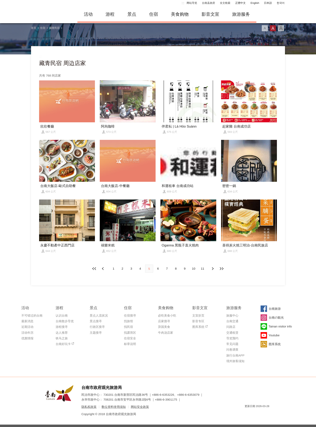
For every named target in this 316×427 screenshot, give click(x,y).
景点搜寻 (96, 321)
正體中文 (240, 2)
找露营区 (130, 332)
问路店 (230, 326)
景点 (131, 14)
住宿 (153, 14)
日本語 (268, 2)
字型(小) (265, 28)
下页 (103, 269)
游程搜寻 (62, 326)
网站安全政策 (140, 406)
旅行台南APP (235, 355)
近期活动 (27, 326)
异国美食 (164, 326)
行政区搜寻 (97, 326)
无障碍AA (262, 413)
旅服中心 (232, 315)
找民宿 (128, 326)
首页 (33, 27)
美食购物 (180, 14)
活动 (88, 14)
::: (183, 3)
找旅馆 (128, 321)
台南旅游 (275, 308)
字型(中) (273, 28)
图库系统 (198, 326)
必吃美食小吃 (167, 315)
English (255, 2)
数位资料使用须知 (114, 406)
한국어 (281, 2)
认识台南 (62, 315)
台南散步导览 (65, 321)
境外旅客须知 (235, 361)
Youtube (274, 335)
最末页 (221, 269)
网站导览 (192, 2)
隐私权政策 (89, 406)
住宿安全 (130, 338)
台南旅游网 (51, 14)
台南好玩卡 (63, 344)
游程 (110, 14)
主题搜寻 (96, 332)
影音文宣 (210, 14)
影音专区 (198, 321)
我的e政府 (248, 413)
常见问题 (232, 344)
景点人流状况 (99, 315)
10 (193, 268)
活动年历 (27, 332)
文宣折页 (198, 315)
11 (202, 268)
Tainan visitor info (280, 326)
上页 (213, 269)
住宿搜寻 (130, 315)
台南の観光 (276, 317)
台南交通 (232, 321)
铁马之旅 (62, 338)
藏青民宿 (54, 27)
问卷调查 (232, 349)
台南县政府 (208, 2)
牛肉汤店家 (165, 332)
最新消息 (27, 321)
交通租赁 (232, 332)
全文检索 (225, 2)
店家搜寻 (164, 321)
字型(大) (281, 28)
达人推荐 (62, 332)
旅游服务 (241, 14)
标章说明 (130, 344)
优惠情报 (27, 338)
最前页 (94, 269)
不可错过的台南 (32, 315)
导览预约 (232, 338)
